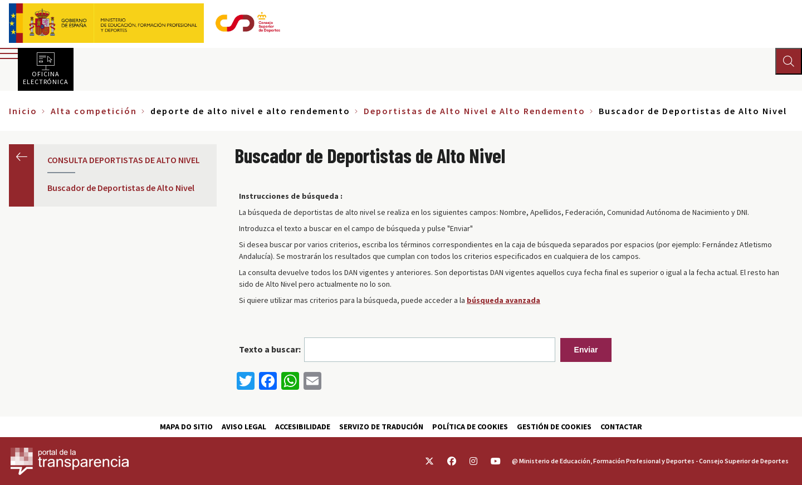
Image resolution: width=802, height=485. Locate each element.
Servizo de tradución (381, 427)
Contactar (621, 427)
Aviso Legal (244, 427)
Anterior (21, 156)
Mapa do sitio (186, 427)
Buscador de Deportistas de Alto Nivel (120, 187)
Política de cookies (470, 427)
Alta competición (94, 110)
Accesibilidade (302, 427)
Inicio (23, 110)
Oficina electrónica (46, 77)
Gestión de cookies (554, 427)
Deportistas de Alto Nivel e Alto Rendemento (474, 110)
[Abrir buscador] (788, 61)
